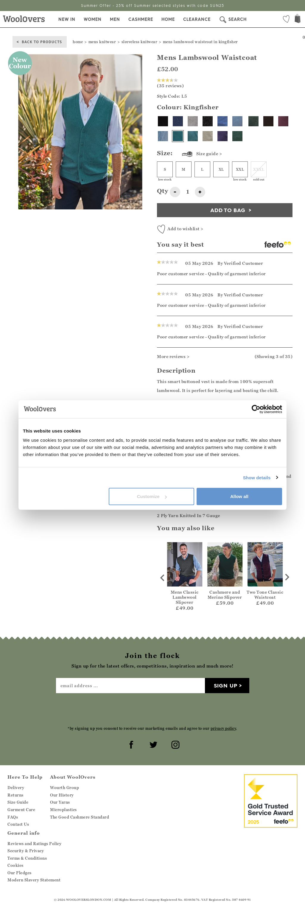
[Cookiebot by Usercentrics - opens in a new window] (256, 409)
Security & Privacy (25, 850)
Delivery (15, 787)
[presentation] (152, 709)
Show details (257, 477)
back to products (42, 41)
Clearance (197, 19)
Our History (62, 795)
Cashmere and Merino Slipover (225, 594)
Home (168, 19)
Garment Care (21, 809)
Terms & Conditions (27, 858)
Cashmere (140, 19)
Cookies (15, 865)
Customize (152, 496)
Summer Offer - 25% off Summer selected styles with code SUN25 (152, 5)
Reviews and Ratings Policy (34, 843)
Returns (15, 795)
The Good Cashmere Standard (79, 817)
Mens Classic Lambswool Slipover (185, 597)
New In (66, 19)
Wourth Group (64, 787)
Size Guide (17, 802)
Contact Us (18, 824)
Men (115, 19)
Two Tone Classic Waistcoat (265, 594)
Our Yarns (60, 802)
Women (93, 19)
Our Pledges (19, 872)
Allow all (239, 496)
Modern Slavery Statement (33, 880)
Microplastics (63, 809)
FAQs (12, 817)
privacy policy (223, 728)
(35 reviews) (170, 83)
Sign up (225, 685)
